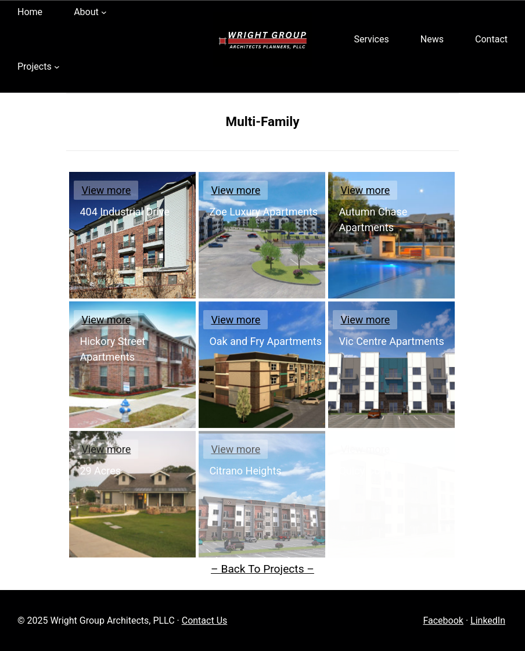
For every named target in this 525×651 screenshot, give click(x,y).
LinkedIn (487, 620)
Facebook (443, 620)
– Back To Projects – (262, 569)
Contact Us (205, 620)
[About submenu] (104, 12)
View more (106, 190)
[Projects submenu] (57, 67)
